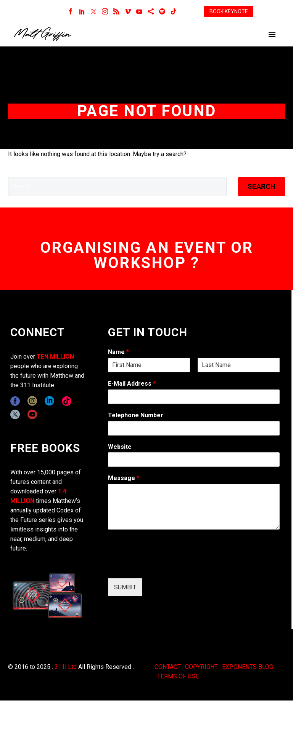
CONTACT (168, 666)
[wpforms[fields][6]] (194, 428)
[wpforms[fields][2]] (194, 507)
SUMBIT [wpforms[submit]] (125, 587)
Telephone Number (135, 415)
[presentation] (166, 565)
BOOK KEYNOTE (228, 11)
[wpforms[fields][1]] (194, 396)
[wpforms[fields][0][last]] (239, 365)
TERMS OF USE (178, 676)
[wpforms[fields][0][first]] (149, 365)
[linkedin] (49, 401)
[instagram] (32, 401)
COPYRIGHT (201, 666)
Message (123, 478)
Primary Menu (272, 34)
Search (261, 186)
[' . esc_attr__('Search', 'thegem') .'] (117, 186)
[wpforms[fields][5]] (194, 459)
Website (120, 446)
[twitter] (15, 414)
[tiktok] (66, 401)
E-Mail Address (132, 383)
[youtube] (32, 414)
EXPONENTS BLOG (247, 666)
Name (118, 352)
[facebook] (15, 401)
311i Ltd (66, 666)
